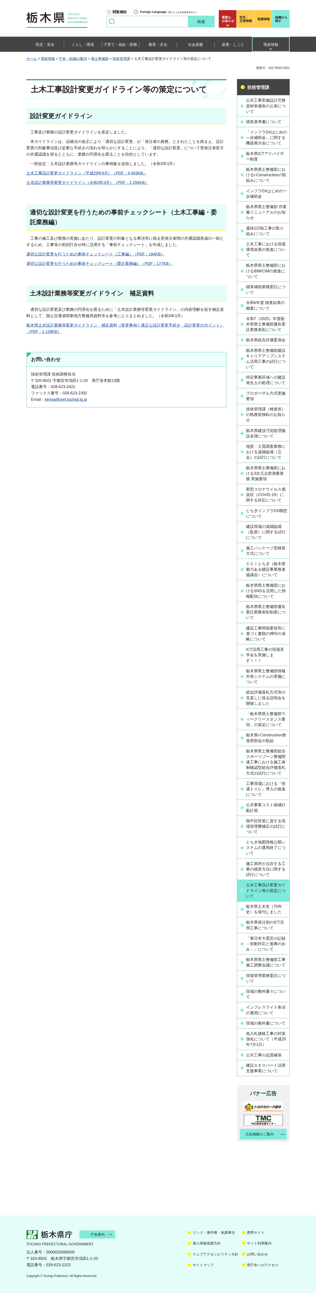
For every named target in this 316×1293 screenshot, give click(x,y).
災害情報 (246, 19)
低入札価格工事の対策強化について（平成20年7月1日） (266, 1039)
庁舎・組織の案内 (73, 59)
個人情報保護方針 (207, 1243)
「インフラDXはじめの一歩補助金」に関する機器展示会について (266, 137)
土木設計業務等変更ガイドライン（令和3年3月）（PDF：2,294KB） (87, 182)
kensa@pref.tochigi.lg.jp (66, 399)
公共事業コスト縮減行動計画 (265, 808)
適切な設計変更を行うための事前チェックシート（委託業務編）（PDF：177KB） (99, 263)
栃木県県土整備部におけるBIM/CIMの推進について (265, 271)
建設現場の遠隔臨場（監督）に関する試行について (265, 532)
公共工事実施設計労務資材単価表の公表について (265, 105)
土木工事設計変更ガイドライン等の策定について (265, 890)
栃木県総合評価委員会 (265, 340)
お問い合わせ (257, 1254)
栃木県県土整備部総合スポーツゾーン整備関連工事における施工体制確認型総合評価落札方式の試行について (265, 762)
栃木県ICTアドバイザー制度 (265, 156)
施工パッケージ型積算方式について (265, 551)
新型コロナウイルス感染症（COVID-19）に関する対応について (265, 494)
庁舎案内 (98, 1234)
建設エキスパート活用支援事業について (265, 1068)
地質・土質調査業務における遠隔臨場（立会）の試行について (265, 452)
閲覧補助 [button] (120, 12)
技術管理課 (121, 59)
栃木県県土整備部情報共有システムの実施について (265, 676)
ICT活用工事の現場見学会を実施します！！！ (265, 655)
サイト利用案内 (259, 1243)
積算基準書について (264, 122)
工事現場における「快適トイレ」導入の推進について (265, 789)
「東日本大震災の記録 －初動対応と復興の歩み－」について (265, 943)
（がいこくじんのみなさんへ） (168, 12)
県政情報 (48, 59)
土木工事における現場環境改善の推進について (265, 249)
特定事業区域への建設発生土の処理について (265, 380)
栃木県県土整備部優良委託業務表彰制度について (265, 612)
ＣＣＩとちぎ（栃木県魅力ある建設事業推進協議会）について (265, 569)
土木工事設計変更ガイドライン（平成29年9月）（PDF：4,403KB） (86, 173)
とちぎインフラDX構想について (266, 513)
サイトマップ (203, 1265)
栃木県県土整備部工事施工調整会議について (265, 962)
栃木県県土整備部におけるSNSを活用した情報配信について (266, 591)
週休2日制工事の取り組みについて (265, 231)
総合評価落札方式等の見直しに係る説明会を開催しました (265, 697)
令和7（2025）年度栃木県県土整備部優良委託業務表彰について (265, 324)
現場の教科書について (265, 1023)
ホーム (31, 59)
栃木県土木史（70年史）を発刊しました (264, 909)
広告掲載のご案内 (260, 1134)
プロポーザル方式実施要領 (265, 396)
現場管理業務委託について (265, 978)
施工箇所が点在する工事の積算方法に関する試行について (265, 869)
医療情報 (263, 19)
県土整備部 (100, 59)
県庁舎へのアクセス (262, 1265)
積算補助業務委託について (265, 290)
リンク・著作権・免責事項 (214, 1232)
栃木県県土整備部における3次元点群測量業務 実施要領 (265, 473)
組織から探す (281, 19)
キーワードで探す (112, 21)
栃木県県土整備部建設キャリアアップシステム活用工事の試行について (265, 358)
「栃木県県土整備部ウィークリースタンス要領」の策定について (265, 719)
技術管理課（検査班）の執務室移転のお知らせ (265, 414)
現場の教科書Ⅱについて (265, 994)
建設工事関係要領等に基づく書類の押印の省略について (265, 633)
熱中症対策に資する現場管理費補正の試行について (265, 826)
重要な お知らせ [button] (228, 19)
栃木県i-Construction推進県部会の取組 (266, 738)
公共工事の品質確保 (264, 1055)
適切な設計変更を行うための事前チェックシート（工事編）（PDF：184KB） (95, 254)
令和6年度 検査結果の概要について (265, 305)
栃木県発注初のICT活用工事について (265, 925)
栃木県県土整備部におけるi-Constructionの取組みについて (266, 175)
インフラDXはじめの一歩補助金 (266, 194)
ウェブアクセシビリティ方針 (215, 1254)
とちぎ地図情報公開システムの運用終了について (265, 847)
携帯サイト (255, 1232)
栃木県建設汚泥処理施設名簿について (265, 433)
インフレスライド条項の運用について (265, 1010)
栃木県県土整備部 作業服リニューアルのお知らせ (266, 212)
